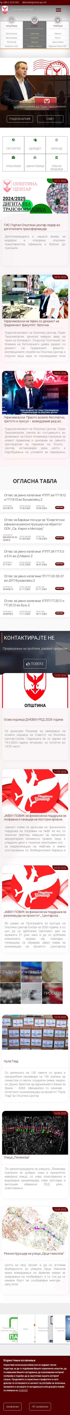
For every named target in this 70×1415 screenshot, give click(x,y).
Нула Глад (11, 1061)
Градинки (10, 972)
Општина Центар (23, 9)
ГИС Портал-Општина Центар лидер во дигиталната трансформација (32, 227)
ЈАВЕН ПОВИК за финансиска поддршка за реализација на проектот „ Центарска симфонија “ (35, 914)
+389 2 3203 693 (11, 2)
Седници (34, 42)
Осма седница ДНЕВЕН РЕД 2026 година (33, 719)
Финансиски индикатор (43, 1329)
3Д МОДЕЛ (35, 148)
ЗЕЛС (25, 1329)
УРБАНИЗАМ (13, 166)
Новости (57, 34)
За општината (11, 34)
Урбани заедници (56, 168)
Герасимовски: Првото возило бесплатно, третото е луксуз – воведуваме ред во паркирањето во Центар (34, 419)
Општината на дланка (60, 1329)
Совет (50, 118)
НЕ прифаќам (40, 1406)
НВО (10, 993)
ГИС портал (13, 148)
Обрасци (56, 148)
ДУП (52, 972)
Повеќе (37, 664)
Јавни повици (58, 42)
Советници (34, 34)
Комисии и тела (11, 46)
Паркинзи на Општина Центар (7, 1329)
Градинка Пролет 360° (58, 46)
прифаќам (12, 1406)
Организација (11, 38)
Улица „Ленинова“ (17, 1157)
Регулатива (11, 42)
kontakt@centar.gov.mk (35, 2)
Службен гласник (35, 46)
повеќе (23, 1390)
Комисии (34, 38)
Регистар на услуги (31, 993)
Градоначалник (20, 118)
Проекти (52, 993)
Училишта (31, 972)
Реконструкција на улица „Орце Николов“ (34, 1253)
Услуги (58, 38)
